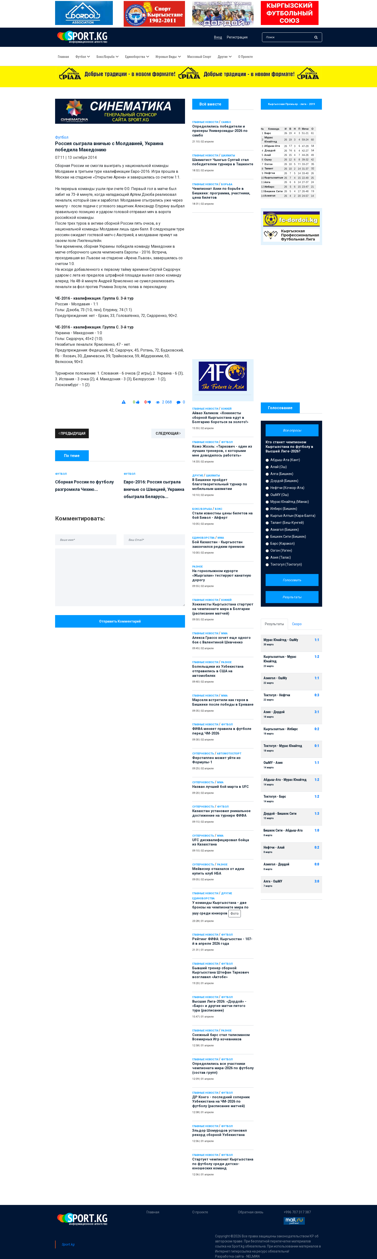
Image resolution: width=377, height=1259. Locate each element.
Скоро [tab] (297, 624)
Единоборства (135, 57)
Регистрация (237, 37)
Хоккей (226, 408)
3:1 (317, 712)
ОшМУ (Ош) (279, 495)
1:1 (317, 640)
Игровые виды (166, 57)
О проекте (245, 57)
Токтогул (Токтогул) (286, 564)
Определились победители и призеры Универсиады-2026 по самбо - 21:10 (176, 83)
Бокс (218, 509)
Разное (197, 566)
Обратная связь (250, 1212)
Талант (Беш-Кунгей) (287, 523)
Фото (234, 913)
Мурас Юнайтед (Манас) (289, 502)
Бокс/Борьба (202, 509)
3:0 (317, 881)
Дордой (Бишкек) (284, 481)
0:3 (317, 695)
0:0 (317, 864)
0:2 (317, 729)
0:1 (317, 746)
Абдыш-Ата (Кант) (285, 460)
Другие (223, 57)
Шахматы (228, 155)
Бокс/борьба (105, 57)
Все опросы (292, 430)
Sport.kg (68, 1244)
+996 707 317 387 (297, 1212)
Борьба (226, 184)
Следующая (168, 433)
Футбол (81, 57)
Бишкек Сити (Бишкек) (288, 536)
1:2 (317, 657)
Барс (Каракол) (282, 543)
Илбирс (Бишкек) (283, 509)
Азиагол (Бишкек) (284, 529)
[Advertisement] (223, 285)
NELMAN (253, 1256)
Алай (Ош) (278, 467)
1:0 (317, 830)
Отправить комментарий (120, 621)
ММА (220, 537)
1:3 (317, 814)
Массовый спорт (199, 57)
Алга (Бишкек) (281, 474)
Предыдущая (71, 433)
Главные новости (205, 122)
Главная (63, 57)
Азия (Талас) (280, 557)
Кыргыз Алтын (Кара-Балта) (292, 516)
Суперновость (203, 753)
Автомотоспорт (229, 753)
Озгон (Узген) (281, 550)
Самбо (226, 122)
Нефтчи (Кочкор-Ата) (287, 488)
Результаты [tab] (274, 624)
